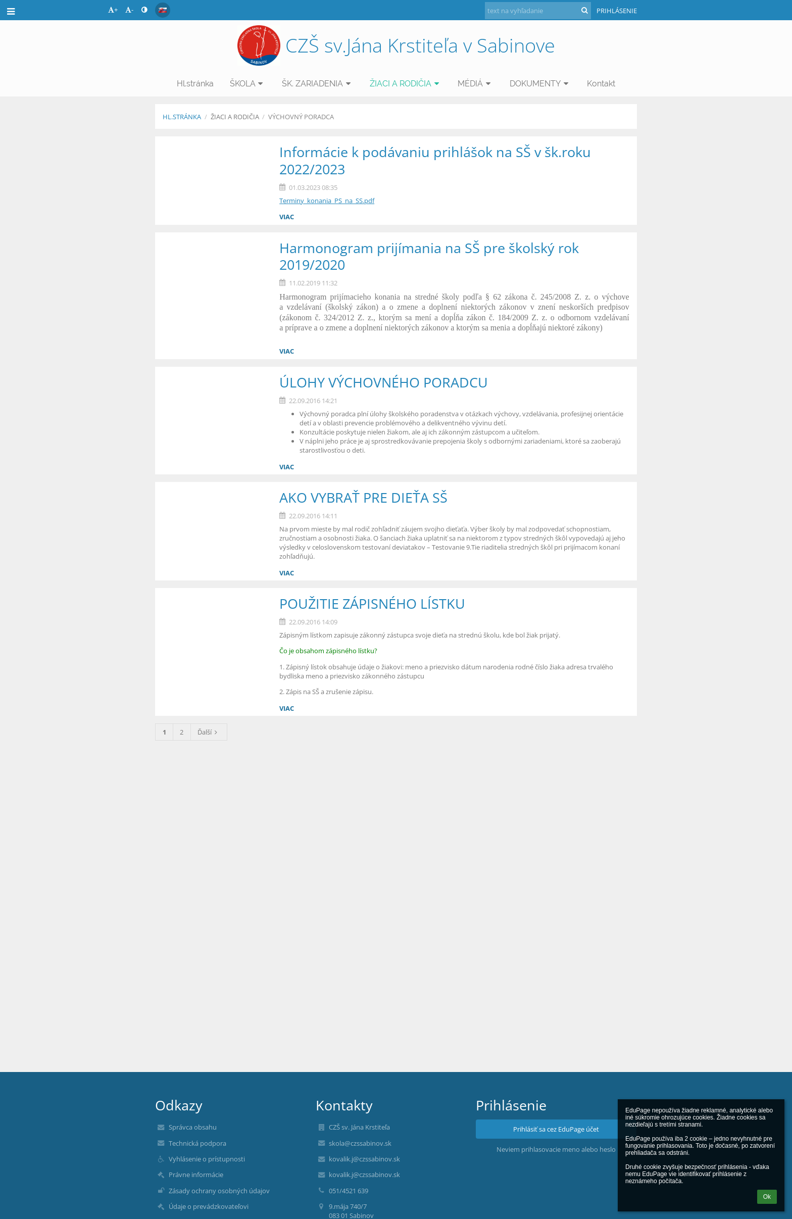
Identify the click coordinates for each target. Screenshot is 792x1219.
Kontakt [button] (601, 83)
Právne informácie (196, 1174)
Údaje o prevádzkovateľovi (209, 1206)
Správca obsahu (193, 1127)
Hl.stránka (182, 116)
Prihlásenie (617, 10)
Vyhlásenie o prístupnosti (207, 1158)
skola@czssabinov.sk (360, 1143)
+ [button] (113, 9)
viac (286, 216)
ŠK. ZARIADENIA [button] (318, 83)
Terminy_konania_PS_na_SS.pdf (326, 200)
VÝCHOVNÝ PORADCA (301, 116)
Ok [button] (767, 1196)
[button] (162, 10)
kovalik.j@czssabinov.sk (364, 1158)
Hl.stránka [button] (195, 83)
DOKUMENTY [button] (540, 83)
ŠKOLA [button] (248, 83)
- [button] (129, 9)
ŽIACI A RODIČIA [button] (406, 83)
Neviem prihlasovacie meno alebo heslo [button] (556, 1149)
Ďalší (208, 732)
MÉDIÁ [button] (475, 83)
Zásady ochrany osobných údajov (219, 1190)
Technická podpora (197, 1143)
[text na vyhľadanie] (537, 11)
